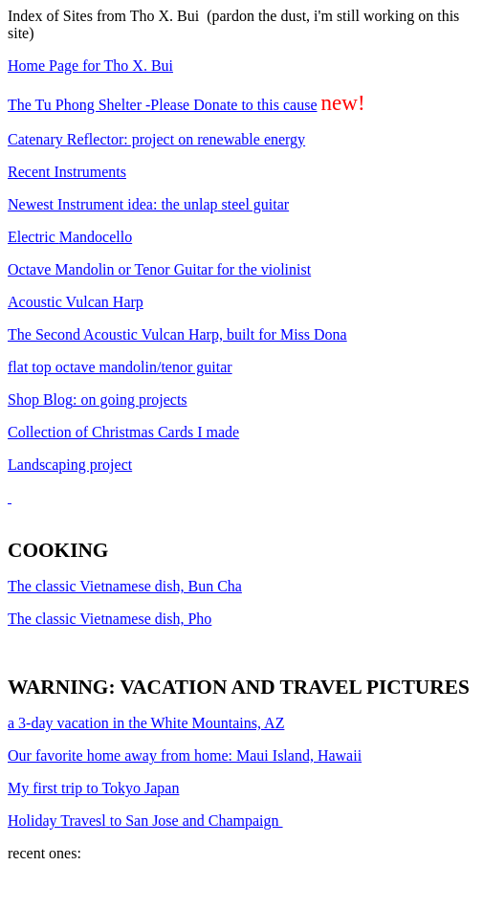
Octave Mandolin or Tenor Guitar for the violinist (159, 269)
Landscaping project (70, 464)
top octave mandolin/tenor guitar (120, 367)
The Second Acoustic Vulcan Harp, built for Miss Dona (177, 334)
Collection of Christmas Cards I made (123, 432)
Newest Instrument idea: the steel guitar (148, 204)
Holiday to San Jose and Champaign (145, 820)
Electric (70, 237)
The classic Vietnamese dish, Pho (109, 618)
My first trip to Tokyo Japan (93, 788)
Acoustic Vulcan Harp (75, 302)
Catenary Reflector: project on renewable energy (156, 139)
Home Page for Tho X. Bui (90, 65)
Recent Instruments (67, 172)
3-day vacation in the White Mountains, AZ (146, 723)
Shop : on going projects (97, 399)
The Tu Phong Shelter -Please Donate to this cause (163, 105)
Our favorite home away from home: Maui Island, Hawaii (185, 755)
